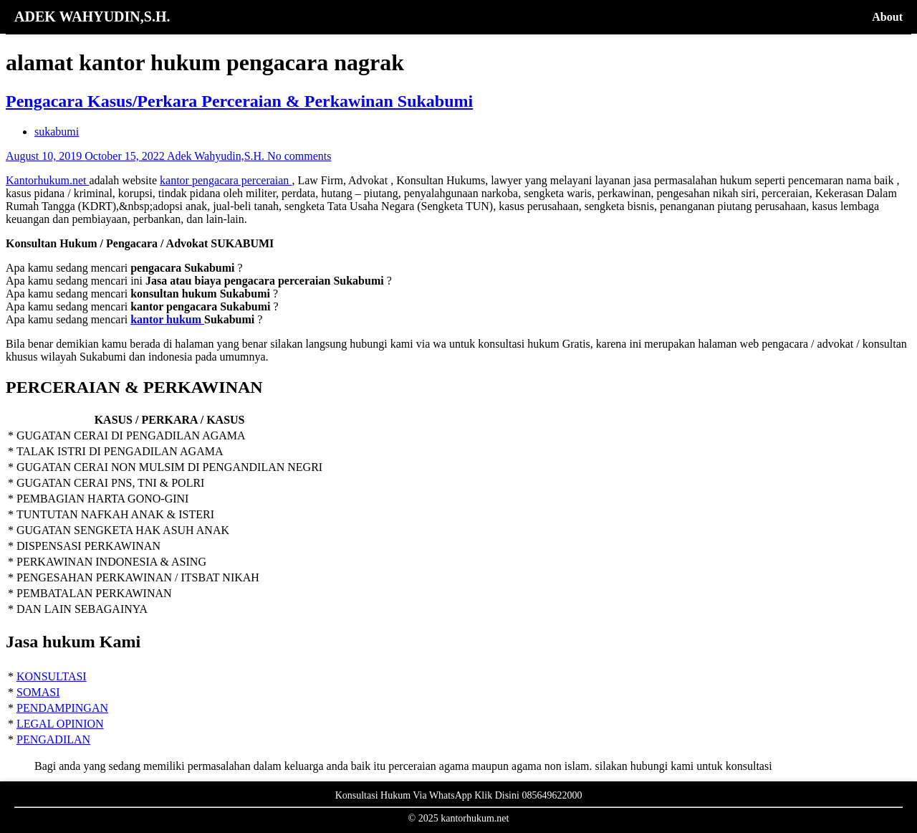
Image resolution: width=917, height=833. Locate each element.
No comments (299, 156)
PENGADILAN (53, 739)
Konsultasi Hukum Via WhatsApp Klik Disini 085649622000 (458, 795)
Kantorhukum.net (47, 180)
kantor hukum (167, 319)
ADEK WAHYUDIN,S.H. (92, 16)
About (887, 17)
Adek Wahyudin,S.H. (217, 156)
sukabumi (56, 131)
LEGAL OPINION (60, 724)
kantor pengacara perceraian (226, 180)
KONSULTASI (51, 676)
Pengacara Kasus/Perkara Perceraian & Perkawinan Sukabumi (239, 101)
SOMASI (37, 692)
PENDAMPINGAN (62, 708)
